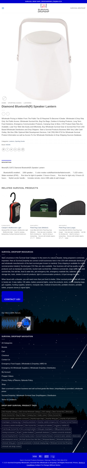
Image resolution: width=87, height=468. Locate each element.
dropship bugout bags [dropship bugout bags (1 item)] (37, 418)
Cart (3, 351)
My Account (6, 372)
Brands (4, 347)
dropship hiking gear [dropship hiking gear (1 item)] (52, 418)
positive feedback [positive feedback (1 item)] (28, 432)
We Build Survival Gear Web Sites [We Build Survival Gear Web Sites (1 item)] (30, 439)
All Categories (7, 343)
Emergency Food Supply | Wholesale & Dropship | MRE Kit (24, 364)
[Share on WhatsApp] (3, 149)
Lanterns (27, 103)
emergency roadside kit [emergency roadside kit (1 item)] (61, 425)
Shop (4, 384)
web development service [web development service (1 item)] (10, 439)
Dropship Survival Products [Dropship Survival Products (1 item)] (68, 422)
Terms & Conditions (9, 400)
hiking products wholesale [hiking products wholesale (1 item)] (63, 429)
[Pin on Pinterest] (19, 149)
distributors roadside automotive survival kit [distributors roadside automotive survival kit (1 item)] (15, 418)
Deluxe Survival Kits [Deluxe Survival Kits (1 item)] (54, 415)
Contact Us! (12, 299)
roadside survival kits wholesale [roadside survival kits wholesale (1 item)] (61, 432)
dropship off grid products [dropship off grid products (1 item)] (68, 418)
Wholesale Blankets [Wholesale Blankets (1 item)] (49, 439)
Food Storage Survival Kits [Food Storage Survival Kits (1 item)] (10, 429)
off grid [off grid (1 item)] (19, 432)
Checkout (5, 355)
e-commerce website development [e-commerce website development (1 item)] (12, 425)
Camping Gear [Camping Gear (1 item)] (31, 415)
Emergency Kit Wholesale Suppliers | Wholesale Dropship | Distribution (29, 368)
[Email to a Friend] (15, 149)
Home (4, 103)
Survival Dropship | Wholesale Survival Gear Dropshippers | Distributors (29, 395)
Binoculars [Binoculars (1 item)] (69, 411)
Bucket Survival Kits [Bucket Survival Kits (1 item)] (8, 415)
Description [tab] (6, 162)
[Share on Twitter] (11, 149)
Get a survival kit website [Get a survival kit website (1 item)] (28, 429)
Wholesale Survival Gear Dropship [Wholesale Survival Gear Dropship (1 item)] (61, 443)
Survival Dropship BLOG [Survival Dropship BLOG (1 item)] (9, 436)
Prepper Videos (7, 376)
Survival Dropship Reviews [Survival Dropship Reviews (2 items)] (44, 436)
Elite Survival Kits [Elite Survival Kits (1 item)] (30, 425)
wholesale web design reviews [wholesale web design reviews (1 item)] (11, 446)
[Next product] (3, 113)
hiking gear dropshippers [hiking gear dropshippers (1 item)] (45, 429)
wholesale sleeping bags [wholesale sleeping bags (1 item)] (40, 443)
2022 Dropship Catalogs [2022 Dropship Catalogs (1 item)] (9, 411)
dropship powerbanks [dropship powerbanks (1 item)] (29, 422)
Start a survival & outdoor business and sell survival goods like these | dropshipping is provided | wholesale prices (42, 390)
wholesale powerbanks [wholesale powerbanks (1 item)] (24, 443)
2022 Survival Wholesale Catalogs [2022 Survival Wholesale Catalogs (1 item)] (29, 411)
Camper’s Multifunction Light (11, 228)
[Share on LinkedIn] (23, 149)
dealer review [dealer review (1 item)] (42, 415)
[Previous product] (7, 113)
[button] (3, 8)
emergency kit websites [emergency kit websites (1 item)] (45, 425)
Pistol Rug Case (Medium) (39, 228)
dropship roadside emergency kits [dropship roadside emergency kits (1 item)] (48, 422)
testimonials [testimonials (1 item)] (76, 436)
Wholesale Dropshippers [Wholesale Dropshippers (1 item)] (64, 439)
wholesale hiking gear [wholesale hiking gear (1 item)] (8, 443)
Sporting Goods (14, 103)
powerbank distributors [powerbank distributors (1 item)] (43, 432)
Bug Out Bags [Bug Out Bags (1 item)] (21, 415)
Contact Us (6, 360)
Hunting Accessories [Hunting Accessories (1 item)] (8, 432)
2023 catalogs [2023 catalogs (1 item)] (46, 411)
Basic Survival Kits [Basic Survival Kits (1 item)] (58, 411)
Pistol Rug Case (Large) (67, 228)
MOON (8, 145)
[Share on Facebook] (7, 149)
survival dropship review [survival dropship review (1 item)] (26, 436)
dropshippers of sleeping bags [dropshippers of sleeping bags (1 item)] (11, 422)
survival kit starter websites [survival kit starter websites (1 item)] (62, 436)
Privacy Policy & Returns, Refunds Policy (17, 380)
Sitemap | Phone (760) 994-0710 (56, 460)
